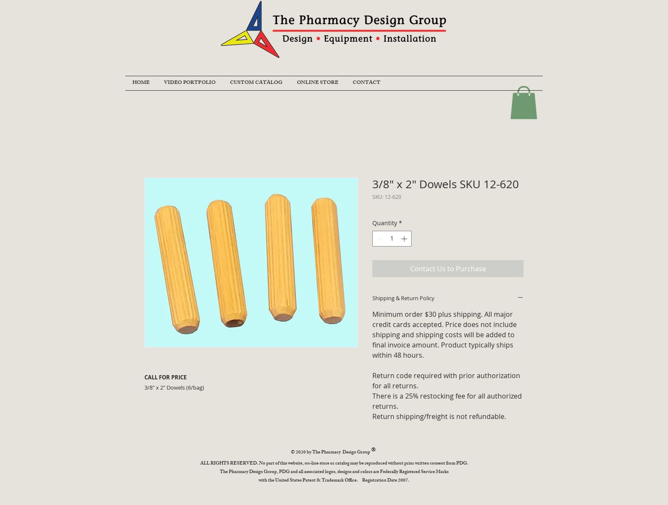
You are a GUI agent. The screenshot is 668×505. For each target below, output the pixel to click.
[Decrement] (379, 238)
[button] (524, 102)
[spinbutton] (392, 238)
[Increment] (405, 238)
